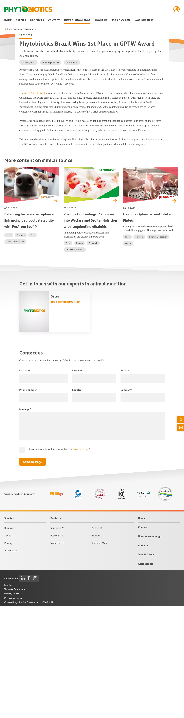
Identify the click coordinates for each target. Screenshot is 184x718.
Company (126, 501)
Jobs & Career (121, 20)
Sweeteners (57, 654)
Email (125, 482)
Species (21, 20)
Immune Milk (99, 654)
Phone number (28, 501)
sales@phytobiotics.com (65, 413)
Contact (54, 20)
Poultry (79, 355)
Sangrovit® (57, 639)
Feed (8, 347)
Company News (28, 174)
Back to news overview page (22, 28)
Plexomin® (56, 647)
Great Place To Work (34, 205)
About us (100, 20)
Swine (128, 355)
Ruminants (10, 639)
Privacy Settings (13, 709)
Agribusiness (144, 20)
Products (37, 20)
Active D (97, 639)
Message (25, 521)
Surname (77, 482)
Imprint (8, 696)
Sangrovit (93, 355)
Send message (32, 573)
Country (76, 501)
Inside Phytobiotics (50, 174)
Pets (32, 347)
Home (8, 20)
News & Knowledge (77, 20)
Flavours (20, 347)
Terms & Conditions (14, 701)
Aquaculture (11, 662)
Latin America (72, 174)
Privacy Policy (81, 561)
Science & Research (15, 353)
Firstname (25, 482)
